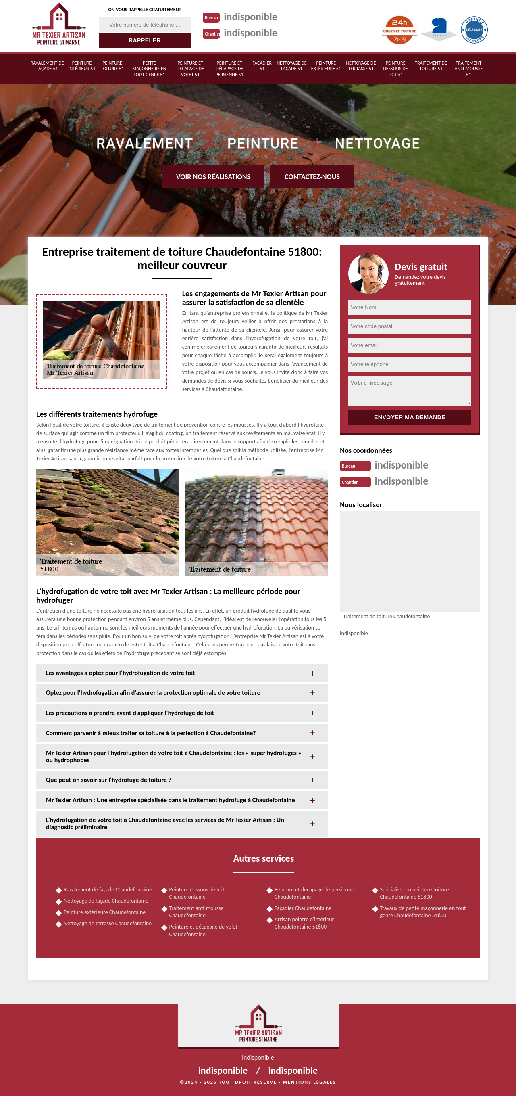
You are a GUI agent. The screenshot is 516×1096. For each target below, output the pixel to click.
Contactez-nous (312, 176)
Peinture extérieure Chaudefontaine (105, 912)
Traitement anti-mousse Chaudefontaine (196, 912)
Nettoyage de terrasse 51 (361, 65)
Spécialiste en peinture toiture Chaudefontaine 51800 (414, 893)
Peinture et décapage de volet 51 (190, 68)
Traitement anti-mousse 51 (468, 68)
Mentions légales (309, 1082)
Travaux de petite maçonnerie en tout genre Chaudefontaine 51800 (423, 912)
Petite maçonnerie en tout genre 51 (149, 68)
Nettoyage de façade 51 (292, 65)
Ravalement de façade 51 (47, 65)
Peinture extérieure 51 (326, 65)
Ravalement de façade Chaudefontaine (108, 889)
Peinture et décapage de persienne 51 (229, 68)
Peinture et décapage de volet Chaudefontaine (203, 930)
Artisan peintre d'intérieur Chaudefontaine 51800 (304, 923)
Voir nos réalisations (213, 176)
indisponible (250, 16)
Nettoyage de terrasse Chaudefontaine (108, 923)
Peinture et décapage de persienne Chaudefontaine (314, 893)
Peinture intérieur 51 (82, 65)
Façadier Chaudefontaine (303, 908)
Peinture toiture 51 (112, 65)
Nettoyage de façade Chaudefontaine (106, 900)
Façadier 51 (262, 65)
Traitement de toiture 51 (431, 65)
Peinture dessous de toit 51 (395, 68)
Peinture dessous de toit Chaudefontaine (197, 893)
